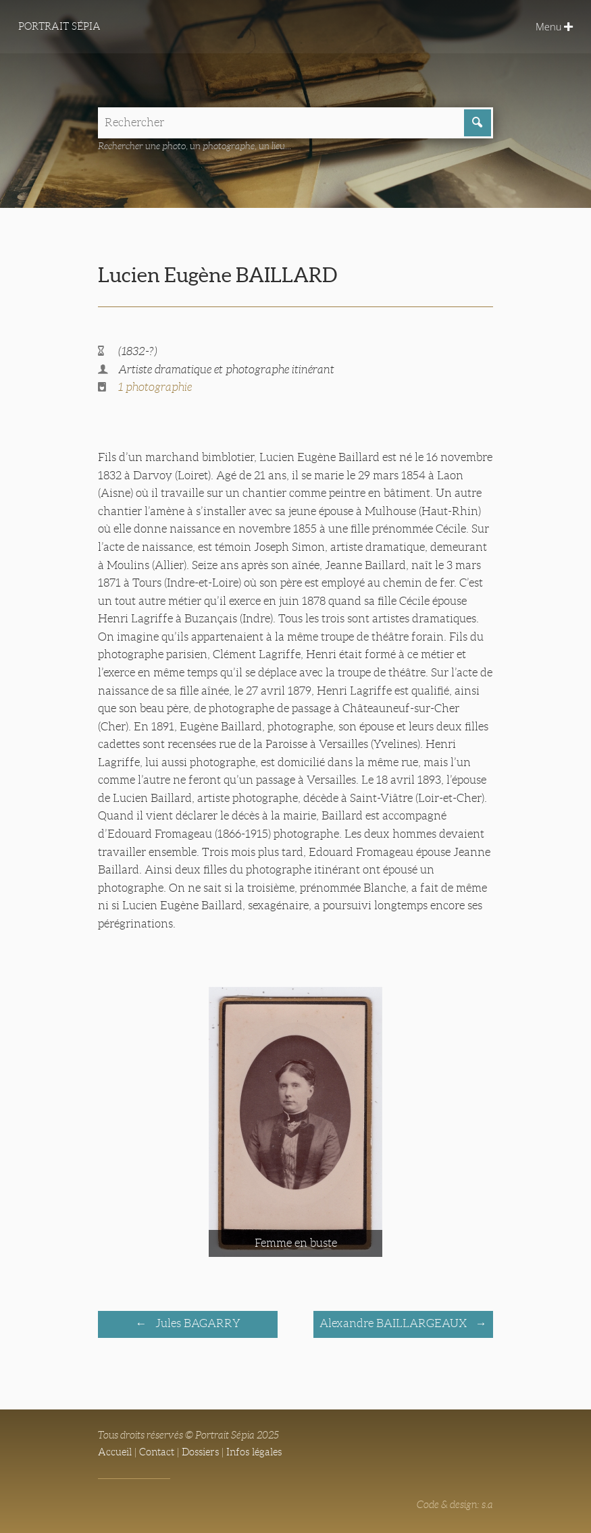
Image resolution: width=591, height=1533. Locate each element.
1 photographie (155, 387)
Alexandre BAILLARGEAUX (394, 1323)
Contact (156, 1452)
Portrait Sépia (59, 26)
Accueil (115, 1452)
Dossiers (200, 1452)
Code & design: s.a (455, 1504)
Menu (554, 26)
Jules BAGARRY (196, 1323)
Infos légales (254, 1452)
